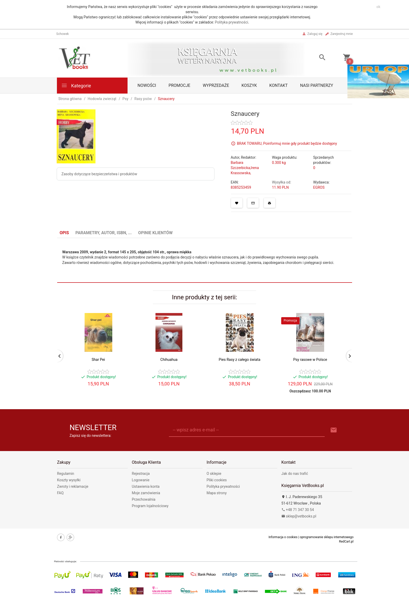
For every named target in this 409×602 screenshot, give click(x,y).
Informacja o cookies (283, 537)
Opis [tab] (64, 232)
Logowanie (141, 480)
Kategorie (76, 85)
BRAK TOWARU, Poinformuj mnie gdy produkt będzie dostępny (287, 143)
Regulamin (65, 473)
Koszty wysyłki (69, 480)
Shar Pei (98, 359)
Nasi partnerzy (316, 85)
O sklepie (214, 473)
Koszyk (249, 85)
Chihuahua (168, 359)
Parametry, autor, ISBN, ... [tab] (103, 232)
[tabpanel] (204, 260)
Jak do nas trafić (294, 473)
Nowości (147, 85)
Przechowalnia (143, 499)
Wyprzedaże (216, 85)
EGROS (318, 187)
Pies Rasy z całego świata (240, 359)
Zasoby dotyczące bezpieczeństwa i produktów (99, 174)
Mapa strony (217, 493)
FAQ (60, 493)
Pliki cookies (217, 480)
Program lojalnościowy (150, 506)
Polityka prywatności (231, 22)
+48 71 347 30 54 (297, 510)
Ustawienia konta (146, 486)
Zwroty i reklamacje (72, 486)
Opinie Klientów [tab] (155, 232)
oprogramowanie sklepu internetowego (327, 537)
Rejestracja (141, 473)
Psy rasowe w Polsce (310, 359)
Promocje (179, 85)
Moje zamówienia (146, 493)
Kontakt (278, 85)
